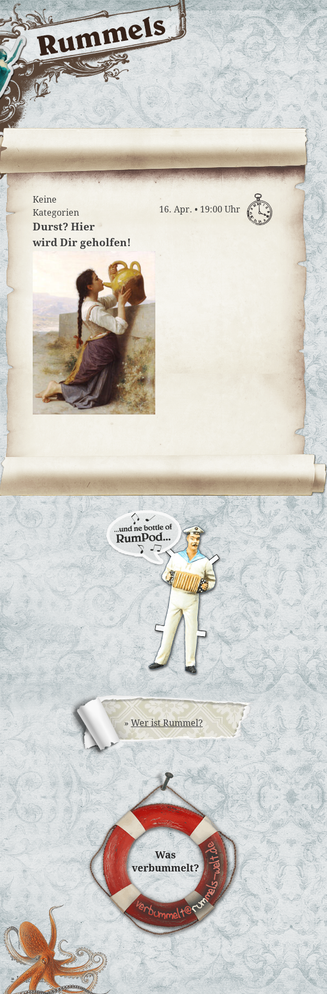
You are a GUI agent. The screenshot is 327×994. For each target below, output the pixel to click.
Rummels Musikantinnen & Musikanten (263, 102)
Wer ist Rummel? (167, 723)
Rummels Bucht (263, 63)
